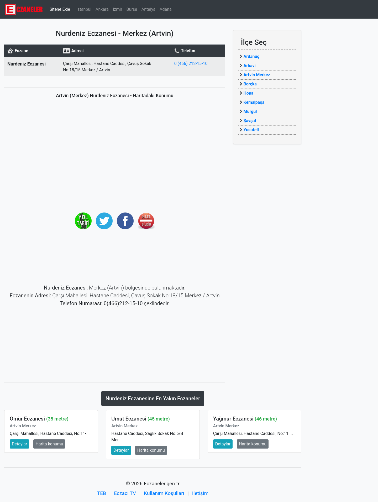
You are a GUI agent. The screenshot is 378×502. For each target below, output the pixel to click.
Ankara (102, 9)
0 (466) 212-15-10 (191, 63)
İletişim (200, 493)
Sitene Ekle (60, 9)
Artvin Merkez (257, 74)
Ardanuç (251, 56)
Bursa (132, 9)
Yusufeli (251, 129)
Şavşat (250, 120)
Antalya (148, 9)
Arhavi (250, 65)
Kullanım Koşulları (164, 493)
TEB (101, 493)
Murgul (250, 111)
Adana (166, 9)
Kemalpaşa (254, 102)
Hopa (249, 93)
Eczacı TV (125, 493)
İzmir (117, 9)
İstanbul (83, 9)
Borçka (250, 83)
